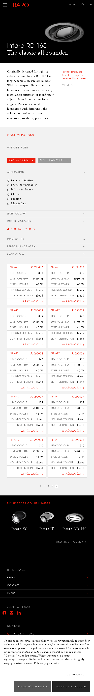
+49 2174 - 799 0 (24, 634)
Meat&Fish (18, 203)
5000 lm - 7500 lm (19, 160)
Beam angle (15, 254)
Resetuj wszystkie (52, 160)
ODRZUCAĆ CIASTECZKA (32, 686)
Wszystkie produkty (70, 542)
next (56, 487)
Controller (15, 239)
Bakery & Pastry (22, 189)
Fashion (16, 199)
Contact (13, 586)
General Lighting (22, 180)
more (66, 85)
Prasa (11, 593)
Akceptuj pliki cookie (71, 686)
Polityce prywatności (46, 663)
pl (91, 5)
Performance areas (22, 247)
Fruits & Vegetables (24, 185)
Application (15, 172)
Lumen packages (19, 221)
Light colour (17, 214)
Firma (11, 578)
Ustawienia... (78, 674)
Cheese (15, 194)
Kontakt (72, 5)
